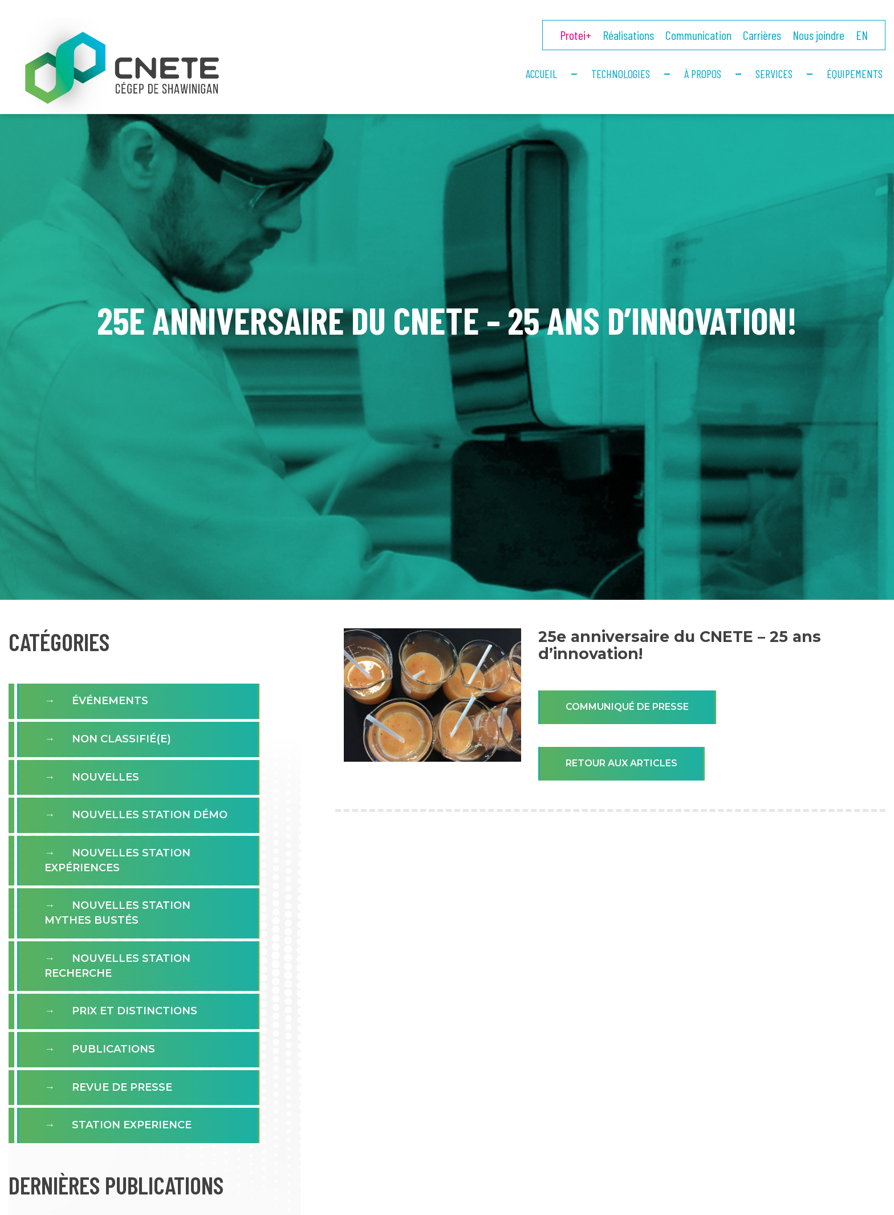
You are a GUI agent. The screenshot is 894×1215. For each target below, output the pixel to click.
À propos (702, 73)
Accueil (541, 73)
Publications (113, 1049)
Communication (698, 34)
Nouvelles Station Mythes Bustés (117, 913)
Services (774, 73)
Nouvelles (105, 777)
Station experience (132, 1125)
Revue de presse (122, 1087)
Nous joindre (818, 34)
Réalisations (628, 34)
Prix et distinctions (134, 1011)
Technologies (620, 73)
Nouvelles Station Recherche (117, 966)
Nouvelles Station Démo (149, 814)
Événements (110, 700)
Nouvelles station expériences (117, 860)
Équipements (855, 73)
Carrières (762, 34)
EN (862, 34)
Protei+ (575, 34)
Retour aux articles (621, 763)
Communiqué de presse (627, 706)
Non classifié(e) (121, 739)
